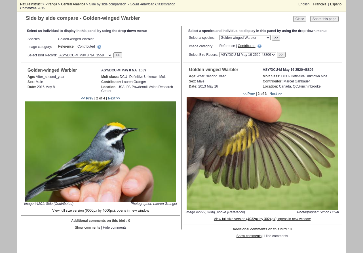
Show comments (87, 227)
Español (336, 4)
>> (118, 55)
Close (300, 19)
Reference (65, 46)
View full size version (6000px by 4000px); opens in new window (100, 210)
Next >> (114, 98)
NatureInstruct (30, 4)
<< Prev (87, 98)
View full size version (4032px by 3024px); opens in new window (262, 219)
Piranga (51, 4)
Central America (73, 4)
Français (319, 4)
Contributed (247, 46)
